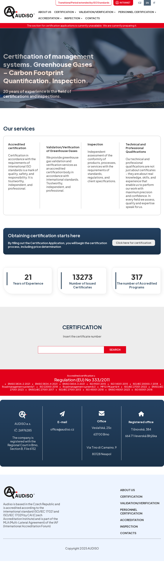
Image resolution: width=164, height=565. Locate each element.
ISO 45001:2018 (95, 389)
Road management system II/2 (79, 386)
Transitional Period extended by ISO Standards (83, 2)
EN (147, 2)
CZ (139, 2)
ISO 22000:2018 (49, 386)
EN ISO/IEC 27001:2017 (41, 389)
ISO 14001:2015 (119, 383)
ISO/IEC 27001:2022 (135, 386)
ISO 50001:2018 (143, 389)
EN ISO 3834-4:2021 (46, 383)
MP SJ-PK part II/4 (110, 386)
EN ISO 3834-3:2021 (74, 383)
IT (154, 2)
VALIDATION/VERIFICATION (96, 12)
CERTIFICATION (64, 12)
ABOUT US (44, 12)
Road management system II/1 (18, 386)
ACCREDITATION (48, 18)
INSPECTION (72, 18)
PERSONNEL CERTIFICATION (136, 12)
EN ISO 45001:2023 (119, 389)
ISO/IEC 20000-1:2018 (145, 383)
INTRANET (125, 2)
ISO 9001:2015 (98, 383)
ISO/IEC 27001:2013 (70, 389)
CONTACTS (92, 18)
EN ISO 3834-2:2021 (19, 383)
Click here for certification (133, 242)
